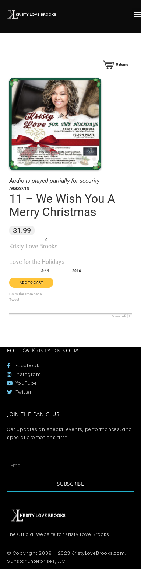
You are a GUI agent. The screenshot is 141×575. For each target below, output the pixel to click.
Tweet (14, 299)
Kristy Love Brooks (33, 246)
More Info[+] (122, 316)
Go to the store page (25, 294)
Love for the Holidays (36, 261)
